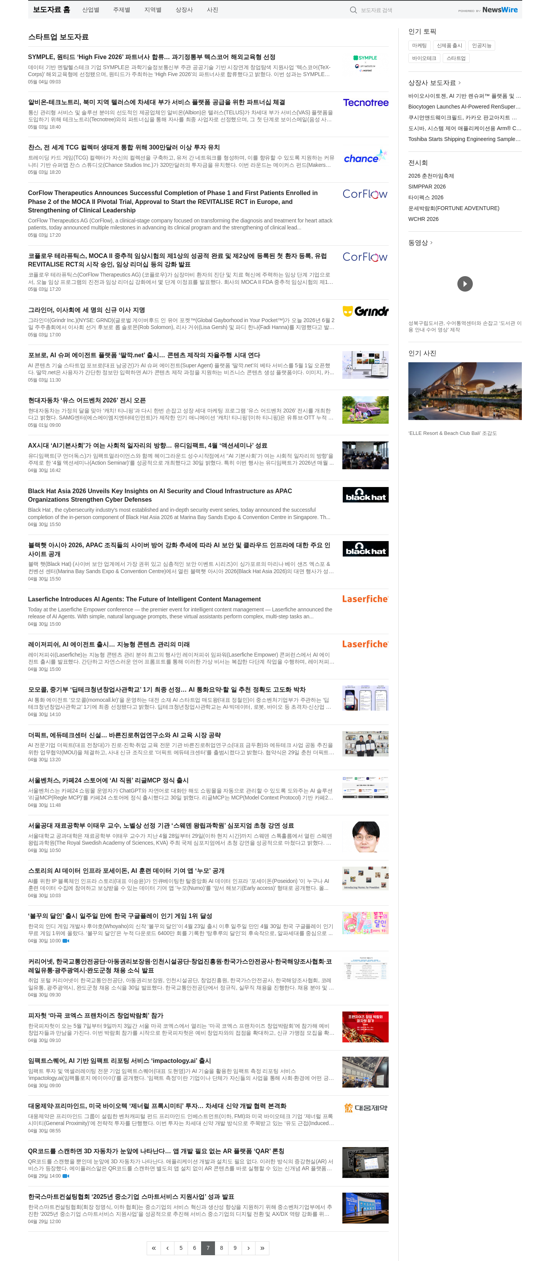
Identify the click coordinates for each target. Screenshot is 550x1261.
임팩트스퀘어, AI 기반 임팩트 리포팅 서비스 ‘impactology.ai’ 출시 (119, 1060)
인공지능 (481, 45)
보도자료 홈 (51, 9)
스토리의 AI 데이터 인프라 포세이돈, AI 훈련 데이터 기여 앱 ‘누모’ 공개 (126, 870)
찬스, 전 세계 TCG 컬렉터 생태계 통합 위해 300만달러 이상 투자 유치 (124, 147)
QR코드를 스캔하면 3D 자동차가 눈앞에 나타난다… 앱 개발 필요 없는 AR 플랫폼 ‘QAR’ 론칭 (156, 1151)
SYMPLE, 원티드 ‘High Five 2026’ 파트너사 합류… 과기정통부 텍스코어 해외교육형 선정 (152, 57)
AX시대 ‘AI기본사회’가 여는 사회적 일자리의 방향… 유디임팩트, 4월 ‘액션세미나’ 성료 (147, 445)
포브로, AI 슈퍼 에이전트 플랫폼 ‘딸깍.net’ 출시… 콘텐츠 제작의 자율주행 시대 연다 (144, 355)
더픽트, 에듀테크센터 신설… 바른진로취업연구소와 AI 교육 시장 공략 (124, 735)
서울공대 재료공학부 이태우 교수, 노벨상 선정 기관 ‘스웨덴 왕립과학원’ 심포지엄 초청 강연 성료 (161, 825)
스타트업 (456, 58)
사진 (212, 9)
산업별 (91, 9)
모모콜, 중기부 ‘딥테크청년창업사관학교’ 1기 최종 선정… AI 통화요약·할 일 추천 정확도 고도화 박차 (167, 689)
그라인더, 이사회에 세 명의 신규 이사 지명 (86, 310)
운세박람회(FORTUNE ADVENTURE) (453, 208)
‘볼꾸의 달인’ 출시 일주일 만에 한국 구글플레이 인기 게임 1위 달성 (120, 916)
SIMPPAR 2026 (427, 186)
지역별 (153, 9)
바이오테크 (424, 58)
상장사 (184, 9)
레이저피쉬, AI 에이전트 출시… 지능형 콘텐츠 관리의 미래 (109, 644)
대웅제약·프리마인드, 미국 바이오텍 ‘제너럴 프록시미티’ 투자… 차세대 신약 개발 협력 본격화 (157, 1106)
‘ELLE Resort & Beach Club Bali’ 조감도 (452, 433)
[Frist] (154, 1248)
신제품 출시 (449, 45)
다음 (515, 394)
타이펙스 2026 (425, 197)
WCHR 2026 (423, 219)
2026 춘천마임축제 (431, 176)
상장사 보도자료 (432, 83)
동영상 (418, 242)
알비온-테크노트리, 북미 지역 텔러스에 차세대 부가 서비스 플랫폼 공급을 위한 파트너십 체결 (157, 102)
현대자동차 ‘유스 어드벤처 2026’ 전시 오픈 (87, 400)
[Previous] (167, 1248)
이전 (414, 394)
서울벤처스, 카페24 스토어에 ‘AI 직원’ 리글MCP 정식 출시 (108, 780)
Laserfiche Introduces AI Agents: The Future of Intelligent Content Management (144, 599)
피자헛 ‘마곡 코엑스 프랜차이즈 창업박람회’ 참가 (95, 1015)
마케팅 (419, 45)
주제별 (121, 9)
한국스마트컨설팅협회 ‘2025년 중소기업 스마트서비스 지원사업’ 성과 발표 (131, 1196)
